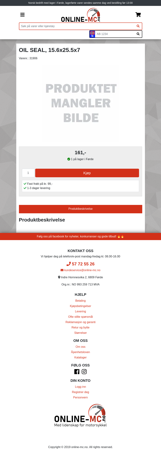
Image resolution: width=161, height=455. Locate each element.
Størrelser (80, 332)
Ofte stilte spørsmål (80, 316)
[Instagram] (84, 372)
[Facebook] (76, 372)
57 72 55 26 (80, 264)
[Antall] (28, 173)
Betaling (80, 300)
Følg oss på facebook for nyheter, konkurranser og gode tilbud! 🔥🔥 (80, 236)
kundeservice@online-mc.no (80, 270)
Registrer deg (80, 392)
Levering (80, 311)
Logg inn (80, 386)
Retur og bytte (80, 327)
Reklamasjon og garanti (80, 322)
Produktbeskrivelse (80, 208)
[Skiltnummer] (114, 34)
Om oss (80, 346)
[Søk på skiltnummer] (138, 34)
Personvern (80, 397)
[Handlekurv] (138, 15)
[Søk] (138, 26)
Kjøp (87, 173)
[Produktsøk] (76, 26)
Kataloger (80, 357)
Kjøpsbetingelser (80, 306)
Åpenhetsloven (80, 352)
